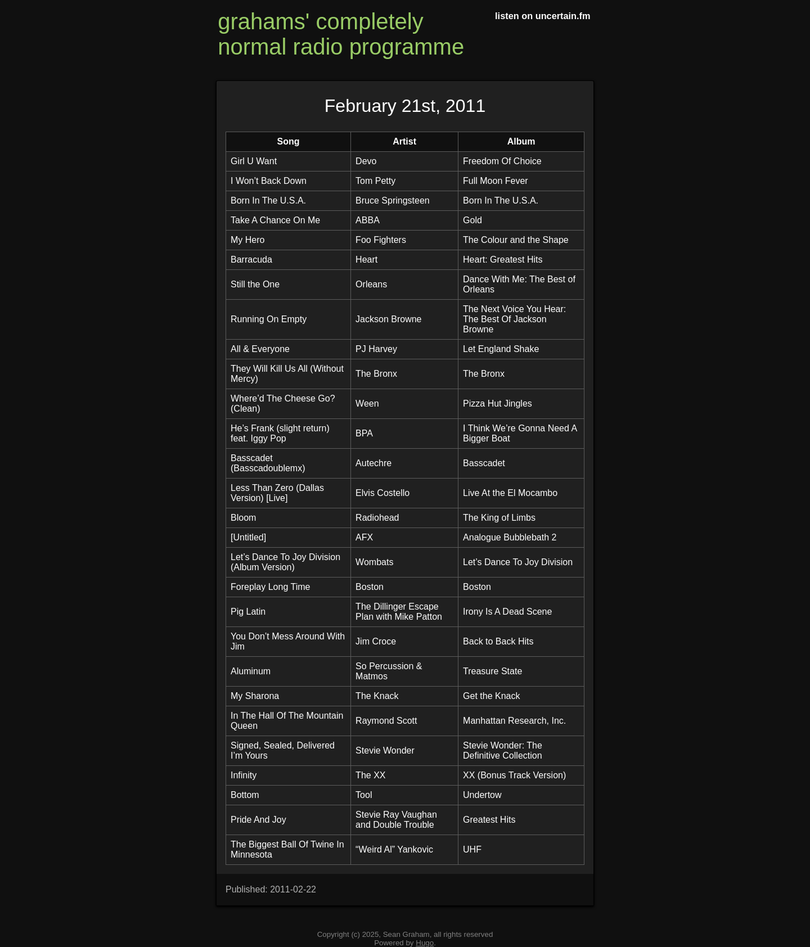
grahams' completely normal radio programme (341, 34)
